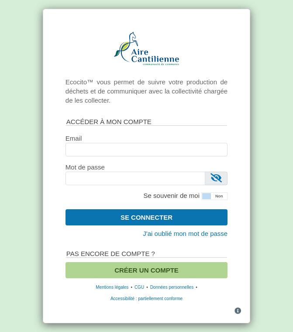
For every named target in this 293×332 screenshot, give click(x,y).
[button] (214, 195)
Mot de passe (85, 167)
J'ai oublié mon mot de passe (185, 233)
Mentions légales (112, 287)
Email (73, 138)
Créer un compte (146, 270)
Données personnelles (172, 287)
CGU (139, 287)
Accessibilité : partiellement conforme (146, 298)
